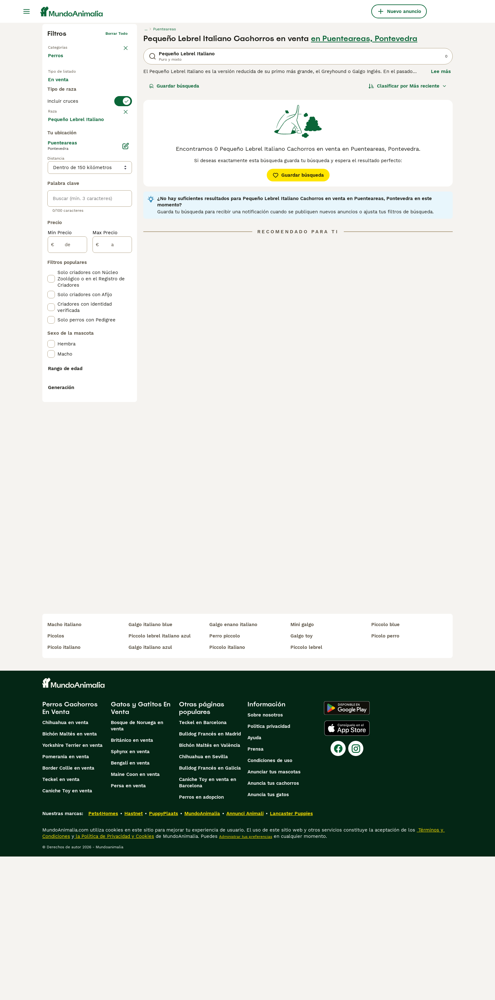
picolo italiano (64, 791)
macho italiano (64, 768)
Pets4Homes (103, 957)
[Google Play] (347, 851)
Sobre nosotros (265, 858)
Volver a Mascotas (65, 46)
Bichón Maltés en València (209, 889)
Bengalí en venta (130, 906)
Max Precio (104, 383)
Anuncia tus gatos (268, 938)
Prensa (256, 892)
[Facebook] (338, 891)
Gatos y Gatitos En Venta (140, 851)
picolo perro (385, 779)
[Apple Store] (347, 871)
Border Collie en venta (68, 911)
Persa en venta (128, 929)
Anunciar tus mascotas (274, 915)
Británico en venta (132, 884)
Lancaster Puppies (291, 957)
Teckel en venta (61, 923)
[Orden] (407, 86)
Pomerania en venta (65, 900)
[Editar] (125, 296)
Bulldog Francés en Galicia (210, 911)
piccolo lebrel (306, 791)
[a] (112, 395)
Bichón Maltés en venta (69, 877)
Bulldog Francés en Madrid (210, 877)
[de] (67, 395)
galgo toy (301, 779)
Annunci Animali (245, 957)
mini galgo (302, 768)
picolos (55, 779)
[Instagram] (355, 891)
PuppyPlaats (163, 957)
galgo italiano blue (150, 768)
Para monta (66, 101)
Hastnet (133, 957)
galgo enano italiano (233, 768)
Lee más (441, 71)
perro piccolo (224, 779)
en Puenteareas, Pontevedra (364, 38)
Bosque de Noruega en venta (137, 869)
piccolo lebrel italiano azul (159, 779)
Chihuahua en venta (65, 866)
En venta (63, 86)
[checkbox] (51, 169)
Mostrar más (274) (74, 269)
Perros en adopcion (201, 940)
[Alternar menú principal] (26, 11)
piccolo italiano (227, 791)
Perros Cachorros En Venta (70, 851)
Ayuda (254, 881)
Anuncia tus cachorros (273, 927)
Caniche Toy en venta (67, 934)
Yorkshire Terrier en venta (72, 889)
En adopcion (101, 86)
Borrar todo (116, 33)
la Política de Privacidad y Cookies (114, 980)
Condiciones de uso (270, 904)
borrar (122, 138)
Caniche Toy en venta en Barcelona (207, 926)
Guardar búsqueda (174, 86)
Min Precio (60, 383)
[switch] (89, 125)
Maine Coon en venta (135, 918)
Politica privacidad (269, 870)
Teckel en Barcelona (203, 866)
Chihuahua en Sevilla (203, 900)
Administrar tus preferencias (245, 980)
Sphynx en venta (130, 895)
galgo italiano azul (150, 791)
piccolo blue (385, 768)
